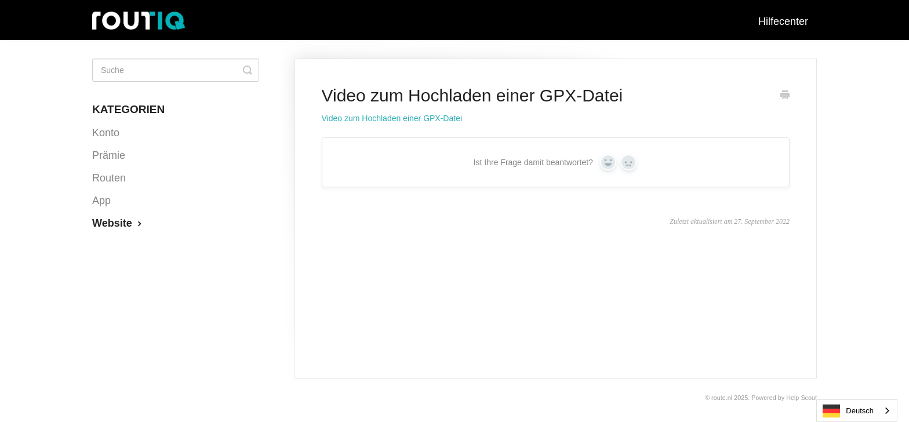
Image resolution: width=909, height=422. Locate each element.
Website (118, 223)
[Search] (175, 70)
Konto (105, 133)
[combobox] (856, 410)
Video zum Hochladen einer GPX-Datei (392, 118)
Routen (109, 178)
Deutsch (848, 411)
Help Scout (801, 397)
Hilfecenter (783, 21)
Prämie (108, 155)
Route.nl (721, 397)
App (101, 200)
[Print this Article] (785, 96)
